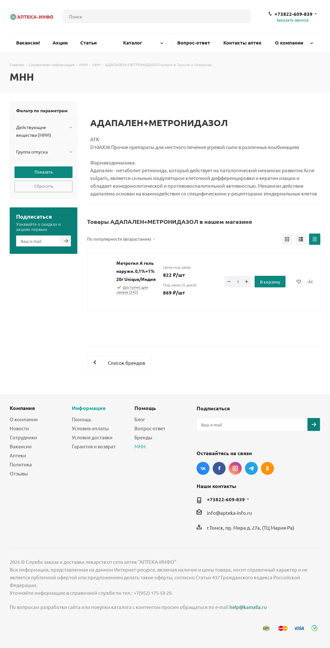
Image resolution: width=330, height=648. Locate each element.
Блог (139, 419)
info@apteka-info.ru (229, 513)
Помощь (81, 419)
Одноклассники (267, 468)
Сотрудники (23, 437)
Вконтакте (203, 468)
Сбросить (43, 186)
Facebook (219, 468)
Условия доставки (92, 437)
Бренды (143, 437)
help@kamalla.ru (248, 607)
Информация (88, 407)
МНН (140, 446)
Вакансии (21, 446)
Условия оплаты (90, 428)
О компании (24, 419)
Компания (22, 407)
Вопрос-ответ (149, 428)
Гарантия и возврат (94, 446)
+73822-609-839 (294, 14)
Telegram (251, 468)
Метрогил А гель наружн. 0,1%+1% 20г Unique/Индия (136, 271)
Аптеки (18, 455)
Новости (19, 428)
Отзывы (19, 473)
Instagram (235, 468)
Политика (21, 464)
